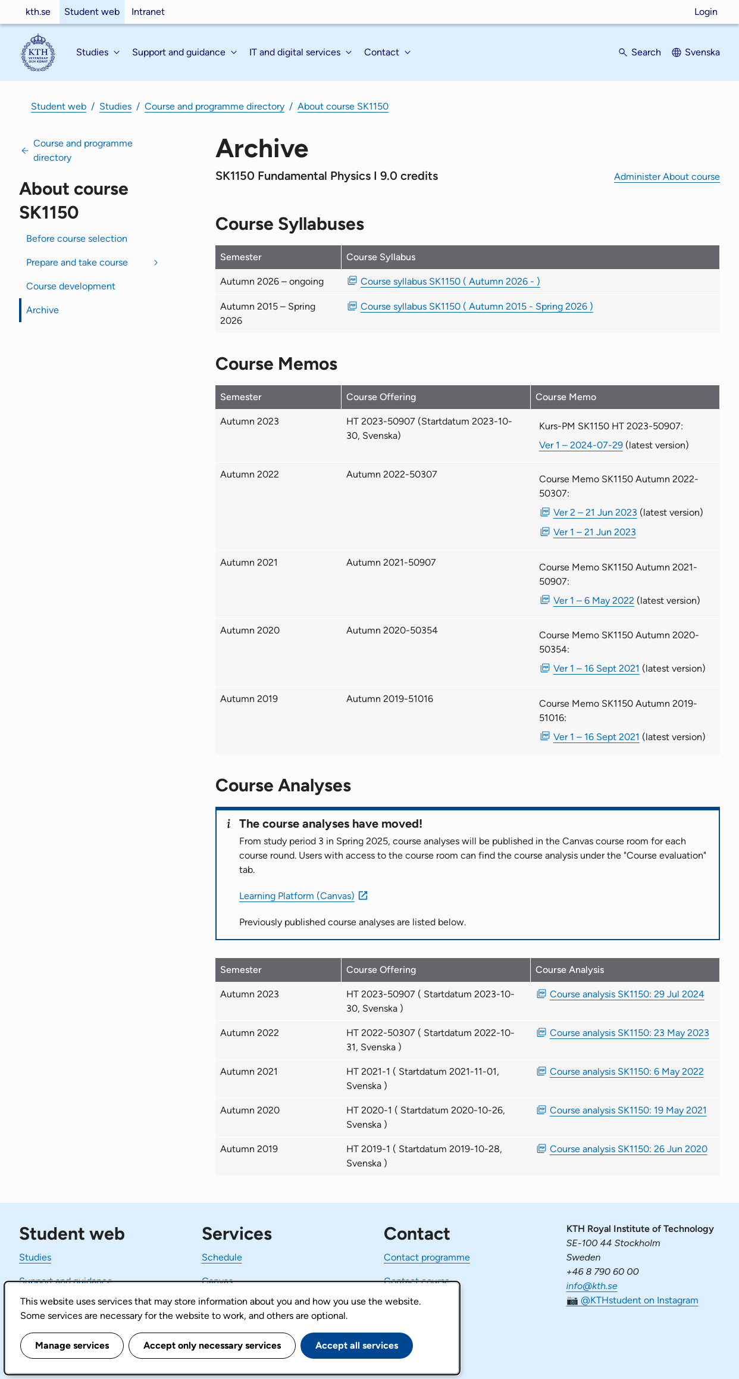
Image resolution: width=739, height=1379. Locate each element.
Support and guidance (65, 1281)
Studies (115, 106)
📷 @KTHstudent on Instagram (632, 1300)
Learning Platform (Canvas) (297, 895)
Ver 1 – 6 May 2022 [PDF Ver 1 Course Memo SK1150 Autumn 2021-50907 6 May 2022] (593, 600)
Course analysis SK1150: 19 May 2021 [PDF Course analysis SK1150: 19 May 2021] (628, 1110)
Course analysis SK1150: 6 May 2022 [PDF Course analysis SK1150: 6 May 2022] (627, 1071)
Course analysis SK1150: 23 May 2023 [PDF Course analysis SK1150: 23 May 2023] (629, 1032)
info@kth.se (592, 1285)
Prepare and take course (77, 262)
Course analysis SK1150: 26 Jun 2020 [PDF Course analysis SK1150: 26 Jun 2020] (628, 1149)
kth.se (38, 11)
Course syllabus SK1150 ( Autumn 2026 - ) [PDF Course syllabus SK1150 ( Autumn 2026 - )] (450, 281)
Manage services (72, 1345)
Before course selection (76, 238)
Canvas (217, 1281)
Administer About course (667, 176)
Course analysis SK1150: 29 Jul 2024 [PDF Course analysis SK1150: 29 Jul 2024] (627, 994)
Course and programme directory (214, 106)
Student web (92, 11)
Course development (70, 286)
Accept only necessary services (212, 1345)
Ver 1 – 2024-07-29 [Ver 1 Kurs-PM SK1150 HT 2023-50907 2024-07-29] (581, 445)
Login (706, 11)
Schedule (222, 1257)
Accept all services (356, 1345)
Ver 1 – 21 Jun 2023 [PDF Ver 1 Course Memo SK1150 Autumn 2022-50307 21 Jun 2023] (594, 532)
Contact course (417, 1281)
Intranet (148, 11)
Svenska (702, 52)
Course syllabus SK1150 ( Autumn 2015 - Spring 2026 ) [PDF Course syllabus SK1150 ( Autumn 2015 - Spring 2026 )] (477, 306)
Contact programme (427, 1257)
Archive (42, 310)
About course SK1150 (343, 106)
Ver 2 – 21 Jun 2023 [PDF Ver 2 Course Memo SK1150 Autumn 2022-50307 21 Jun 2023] (595, 512)
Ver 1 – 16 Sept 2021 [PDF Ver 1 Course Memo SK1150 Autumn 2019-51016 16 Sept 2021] (596, 736)
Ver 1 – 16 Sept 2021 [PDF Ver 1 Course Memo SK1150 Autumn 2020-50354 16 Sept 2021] (596, 668)
